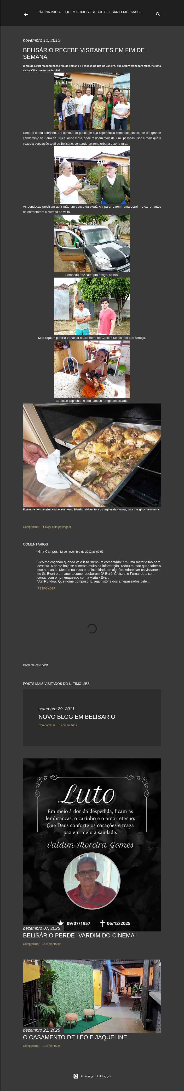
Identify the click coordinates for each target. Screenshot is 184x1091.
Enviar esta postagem (57, 527)
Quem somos (77, 12)
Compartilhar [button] (31, 527)
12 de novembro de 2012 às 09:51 (82, 551)
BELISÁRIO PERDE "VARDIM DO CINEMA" (80, 935)
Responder (46, 588)
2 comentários (52, 944)
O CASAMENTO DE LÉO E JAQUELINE (75, 1037)
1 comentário (51, 1046)
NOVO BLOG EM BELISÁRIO (77, 716)
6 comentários (68, 725)
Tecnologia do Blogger (92, 1076)
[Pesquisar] (158, 13)
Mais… (137, 12)
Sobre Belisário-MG (110, 12)
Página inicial (50, 12)
